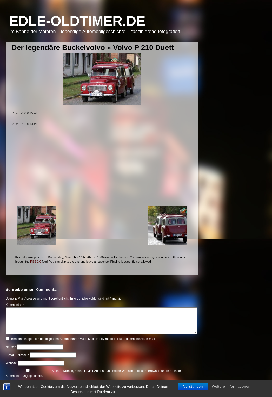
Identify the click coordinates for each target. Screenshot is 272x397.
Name (11, 347)
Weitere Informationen (231, 387)
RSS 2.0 (35, 261)
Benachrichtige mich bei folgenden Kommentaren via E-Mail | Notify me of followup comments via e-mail (83, 339)
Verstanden (193, 387)
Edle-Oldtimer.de (77, 21)
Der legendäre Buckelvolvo (58, 48)
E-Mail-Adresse (17, 355)
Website (11, 363)
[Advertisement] (102, 169)
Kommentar (15, 305)
